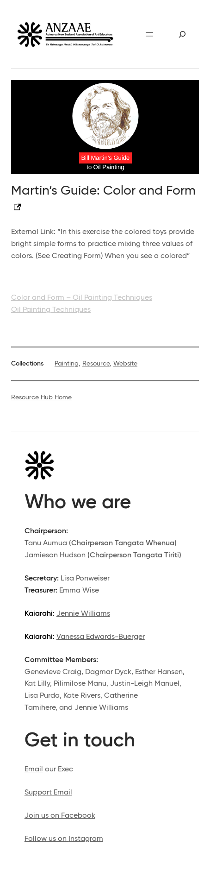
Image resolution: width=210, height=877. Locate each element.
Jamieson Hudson (55, 555)
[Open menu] (149, 34)
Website (125, 363)
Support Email (48, 792)
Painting (67, 363)
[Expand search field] (182, 34)
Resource (96, 363)
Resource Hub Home (41, 397)
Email (34, 769)
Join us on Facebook (60, 816)
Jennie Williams (83, 614)
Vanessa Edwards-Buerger (100, 637)
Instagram (85, 839)
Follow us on (46, 839)
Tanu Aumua (46, 543)
